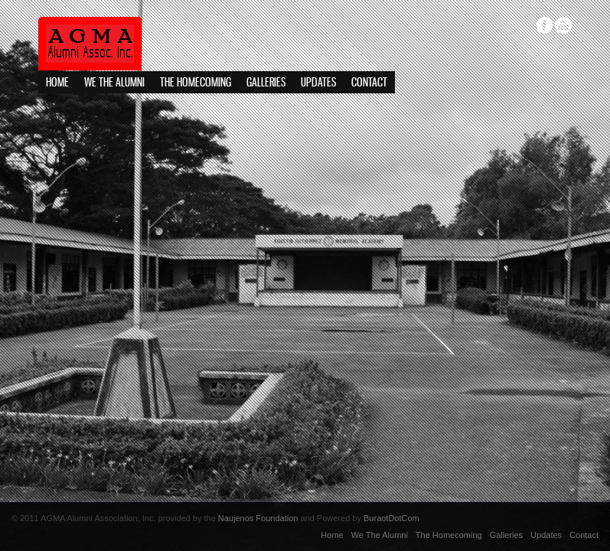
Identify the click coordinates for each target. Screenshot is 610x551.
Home (57, 83)
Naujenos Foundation (258, 518)
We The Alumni (114, 83)
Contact (369, 83)
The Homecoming (195, 83)
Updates (318, 83)
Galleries (265, 83)
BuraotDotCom (391, 518)
